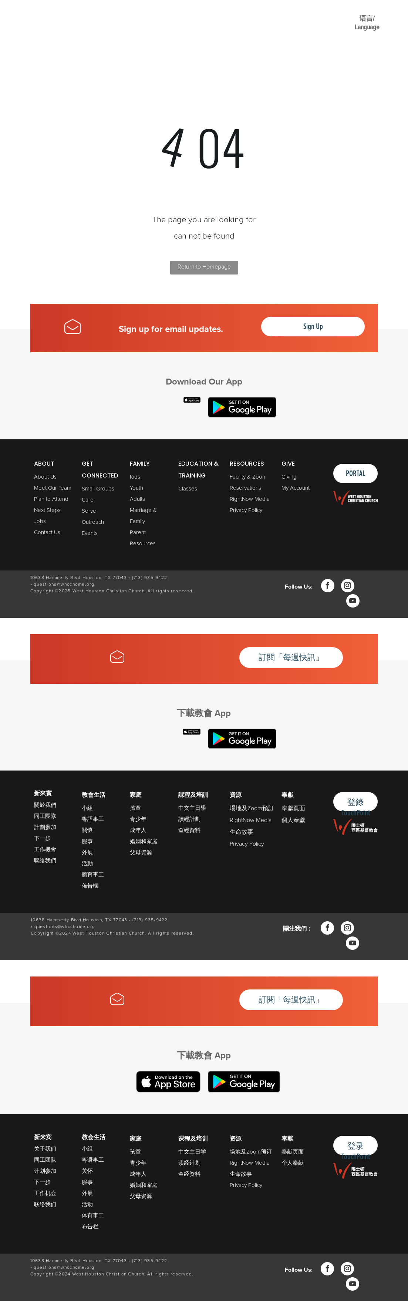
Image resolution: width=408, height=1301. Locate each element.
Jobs (40, 521)
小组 (87, 1149)
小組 (87, 808)
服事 (87, 841)
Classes (187, 489)
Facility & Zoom (248, 477)
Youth (136, 488)
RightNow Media (250, 499)
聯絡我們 (45, 860)
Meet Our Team (52, 488)
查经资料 (189, 1174)
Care (88, 500)
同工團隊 (45, 816)
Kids (135, 477)
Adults (137, 499)
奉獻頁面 (293, 808)
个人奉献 (292, 1163)
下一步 (42, 838)
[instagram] (347, 586)
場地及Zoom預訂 (252, 808)
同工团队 (45, 1160)
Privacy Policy (246, 510)
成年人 (138, 830)
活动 (87, 1204)
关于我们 (45, 1149)
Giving (289, 477)
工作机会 (45, 1193)
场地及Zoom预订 (251, 1152)
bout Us (47, 477)
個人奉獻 (293, 820)
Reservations (245, 488)
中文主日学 (192, 1152)
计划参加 (45, 1171)
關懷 (87, 830)
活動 (87, 863)
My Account (295, 488)
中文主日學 (192, 808)
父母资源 (141, 1196)
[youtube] (353, 601)
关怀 (87, 1171)
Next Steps (47, 510)
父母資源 (141, 852)
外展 (87, 852)
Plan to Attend (51, 499)
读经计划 (189, 1163)
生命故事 (241, 832)
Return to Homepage (204, 266)
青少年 (138, 819)
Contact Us (47, 532)
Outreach (93, 522)
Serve (89, 511)
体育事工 (93, 1215)
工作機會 (45, 849)
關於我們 (45, 805)
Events (90, 533)
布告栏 (90, 1226)
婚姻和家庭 (144, 841)
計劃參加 (45, 827)
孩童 (135, 808)
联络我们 (45, 1204)
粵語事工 (93, 819)
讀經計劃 (189, 819)
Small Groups (98, 489)
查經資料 (189, 830)
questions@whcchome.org (64, 584)
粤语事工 (93, 1160)
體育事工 (93, 875)
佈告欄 (90, 886)
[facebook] (327, 586)
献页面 (295, 1152)
